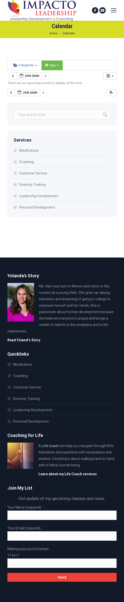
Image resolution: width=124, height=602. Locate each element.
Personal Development (37, 207)
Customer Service (33, 173)
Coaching (26, 162)
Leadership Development (38, 196)
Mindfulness (29, 150)
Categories (25, 65)
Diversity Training (32, 185)
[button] (111, 92)
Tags (52, 65)
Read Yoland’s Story (23, 340)
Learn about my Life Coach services (68, 474)
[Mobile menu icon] (114, 10)
